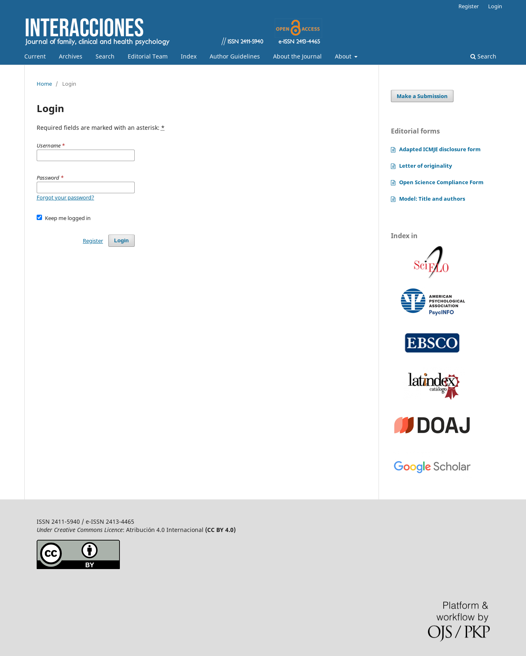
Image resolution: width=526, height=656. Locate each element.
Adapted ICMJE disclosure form (440, 149)
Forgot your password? (65, 197)
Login (495, 6)
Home (44, 83)
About (344, 56)
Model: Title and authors (432, 198)
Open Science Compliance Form (441, 182)
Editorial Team (148, 56)
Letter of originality (425, 165)
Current (35, 56)
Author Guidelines (235, 56)
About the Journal (297, 56)
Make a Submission (422, 96)
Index (188, 56)
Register (468, 6)
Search (105, 56)
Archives (70, 56)
